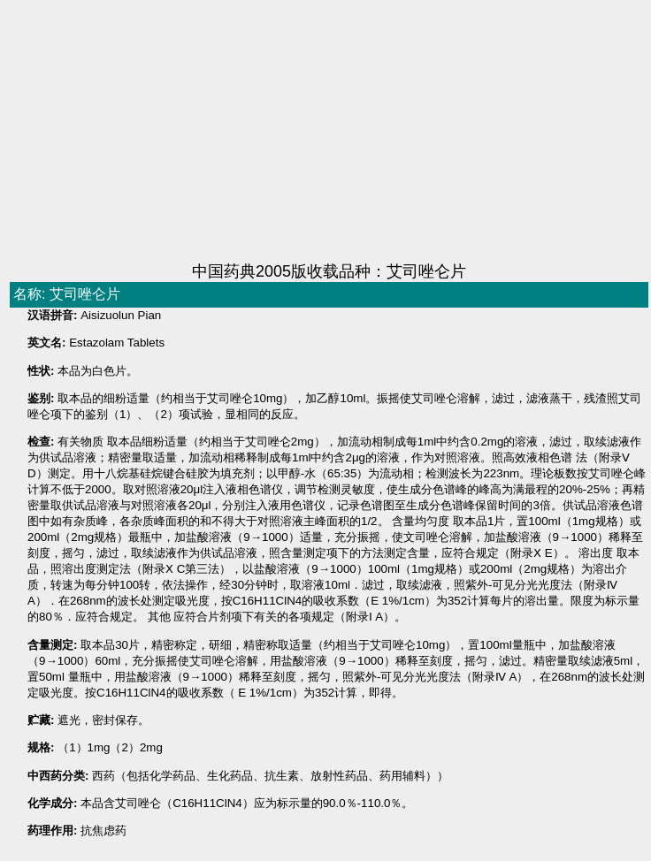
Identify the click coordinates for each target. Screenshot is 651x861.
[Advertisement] (286, 132)
